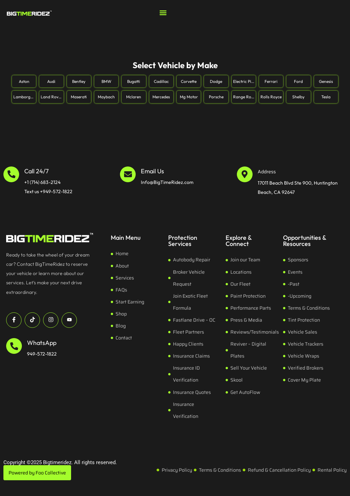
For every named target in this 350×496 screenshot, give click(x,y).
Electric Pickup (244, 81)
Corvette (189, 81)
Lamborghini (24, 96)
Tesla (326, 96)
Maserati (79, 96)
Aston (24, 81)
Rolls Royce (271, 96)
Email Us (152, 171)
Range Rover (244, 96)
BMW (106, 81)
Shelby (298, 96)
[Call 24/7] (11, 174)
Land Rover (51, 96)
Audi (51, 81)
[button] (163, 12)
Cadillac (161, 81)
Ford (298, 81)
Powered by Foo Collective (37, 472)
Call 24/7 (36, 171)
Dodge (216, 81)
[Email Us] (128, 174)
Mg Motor (189, 96)
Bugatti (133, 81)
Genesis (326, 81)
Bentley (78, 81)
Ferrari (271, 81)
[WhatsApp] (14, 346)
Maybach (106, 96)
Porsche (216, 96)
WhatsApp (41, 343)
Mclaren (133, 96)
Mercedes (161, 96)
